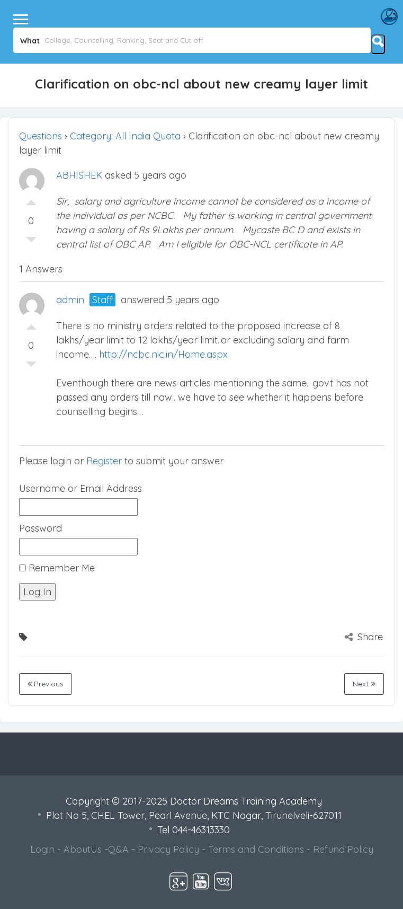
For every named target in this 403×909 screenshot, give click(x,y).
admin (70, 300)
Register (104, 461)
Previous (46, 684)
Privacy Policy (168, 849)
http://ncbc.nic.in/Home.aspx (163, 354)
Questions (40, 136)
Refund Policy (343, 849)
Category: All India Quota (125, 136)
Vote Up (31, 200)
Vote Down (31, 242)
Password (40, 528)
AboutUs (83, 849)
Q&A (118, 849)
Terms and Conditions (256, 849)
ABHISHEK (79, 175)
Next (364, 684)
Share (364, 637)
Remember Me (57, 568)
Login (42, 849)
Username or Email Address (80, 488)
